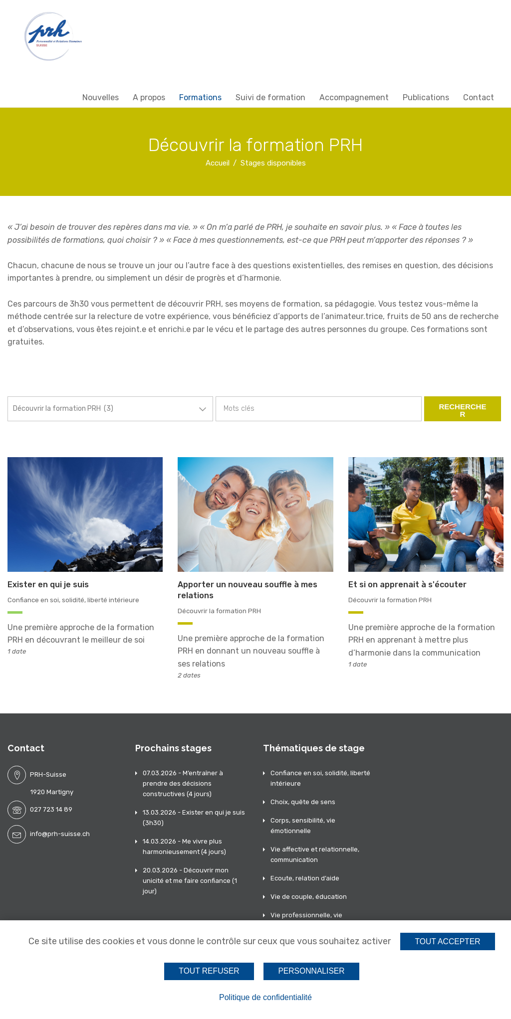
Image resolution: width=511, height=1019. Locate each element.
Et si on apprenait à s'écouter (407, 584)
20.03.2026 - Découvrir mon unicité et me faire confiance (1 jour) (190, 880)
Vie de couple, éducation (308, 896)
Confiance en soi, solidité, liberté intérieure (73, 600)
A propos (149, 97)
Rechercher (462, 410)
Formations (200, 97)
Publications (426, 97)
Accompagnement (354, 97)
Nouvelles (100, 97)
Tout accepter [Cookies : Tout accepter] (448, 941)
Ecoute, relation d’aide (304, 878)
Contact (478, 97)
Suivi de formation (270, 97)
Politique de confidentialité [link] (265, 997)
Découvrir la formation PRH (219, 611)
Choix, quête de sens (302, 802)
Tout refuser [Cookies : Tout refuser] (209, 971)
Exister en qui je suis (48, 584)
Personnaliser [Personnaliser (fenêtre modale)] (311, 971)
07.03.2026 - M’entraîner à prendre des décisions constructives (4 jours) (183, 783)
